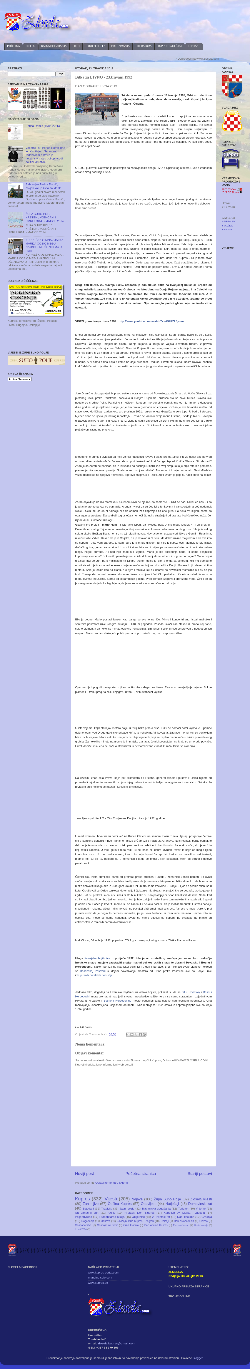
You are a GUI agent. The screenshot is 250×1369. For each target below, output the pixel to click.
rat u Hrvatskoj (191, 992)
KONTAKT (194, 46)
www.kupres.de (98, 1282)
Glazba (203, 1221)
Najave (137, 1199)
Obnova (105, 1221)
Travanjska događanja (156, 1208)
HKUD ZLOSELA (95, 46)
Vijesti (111, 1198)
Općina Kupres (120, 1204)
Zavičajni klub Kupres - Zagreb (135, 1221)
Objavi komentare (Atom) (111, 1182)
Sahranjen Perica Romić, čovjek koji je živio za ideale (43, 186)
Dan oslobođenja (184, 1221)
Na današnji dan (86, 1212)
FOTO (76, 46)
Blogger (198, 1358)
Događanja (87, 1221)
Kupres (82, 1198)
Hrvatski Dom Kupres (140, 1212)
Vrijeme (201, 1208)
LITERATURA (143, 46)
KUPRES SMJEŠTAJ (169, 46)
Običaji (165, 1221)
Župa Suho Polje (167, 1199)
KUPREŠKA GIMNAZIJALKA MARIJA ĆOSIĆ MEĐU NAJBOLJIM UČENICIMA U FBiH (44, 245)
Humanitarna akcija (112, 1216)
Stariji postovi (200, 1173)
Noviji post (84, 1173)
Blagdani (88, 1208)
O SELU (30, 46)
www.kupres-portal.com (103, 1272)
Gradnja (207, 1216)
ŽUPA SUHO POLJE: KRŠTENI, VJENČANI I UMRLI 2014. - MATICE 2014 (44, 217)
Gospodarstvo (83, 1225)
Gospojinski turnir (107, 1225)
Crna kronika (131, 1225)
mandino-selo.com (100, 1277)
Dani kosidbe (185, 1216)
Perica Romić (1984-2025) (42, 125)
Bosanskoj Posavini (92, 971)
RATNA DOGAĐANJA (54, 46)
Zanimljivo (91, 1204)
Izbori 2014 (81, 1229)
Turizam (183, 1208)
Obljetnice (138, 1216)
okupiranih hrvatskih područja (94, 975)
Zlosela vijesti (201, 1199)
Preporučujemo (181, 1225)
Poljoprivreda (83, 1216)
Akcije (111, 1212)
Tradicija (106, 1208)
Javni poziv (127, 1208)
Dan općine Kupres (156, 1225)
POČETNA (13, 46)
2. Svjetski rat (161, 1216)
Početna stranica (140, 1173)
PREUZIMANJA (120, 46)
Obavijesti (148, 1204)
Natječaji (172, 1204)
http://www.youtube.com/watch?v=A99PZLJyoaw (151, 321)
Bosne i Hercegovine (117, 1000)
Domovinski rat (200, 1204)
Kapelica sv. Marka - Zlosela (184, 1212)
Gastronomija (201, 1225)
